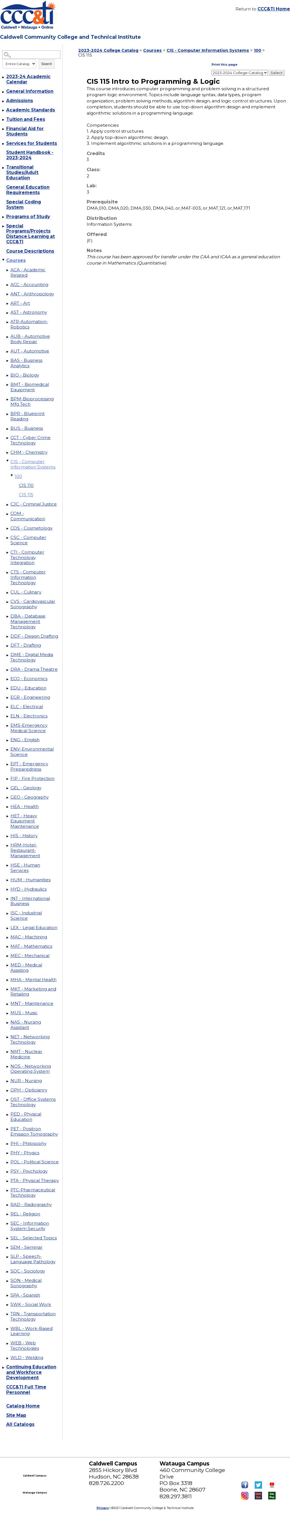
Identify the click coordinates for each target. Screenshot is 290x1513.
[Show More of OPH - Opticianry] (7, 1090)
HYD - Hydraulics (28, 889)
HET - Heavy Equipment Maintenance (24, 821)
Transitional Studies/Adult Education (22, 172)
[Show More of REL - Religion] (7, 1214)
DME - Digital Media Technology (31, 657)
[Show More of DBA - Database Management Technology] (7, 617)
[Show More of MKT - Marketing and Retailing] (7, 989)
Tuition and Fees (25, 119)
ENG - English (25, 739)
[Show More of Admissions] (3, 101)
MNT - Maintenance (31, 1003)
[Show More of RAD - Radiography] (7, 1205)
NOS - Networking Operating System (30, 1068)
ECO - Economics (28, 678)
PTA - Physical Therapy (34, 1180)
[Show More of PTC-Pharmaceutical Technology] (7, 1190)
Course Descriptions (30, 251)
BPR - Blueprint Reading (27, 416)
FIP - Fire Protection (32, 778)
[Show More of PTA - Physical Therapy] (7, 1181)
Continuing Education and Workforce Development (31, 1372)
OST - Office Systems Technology (33, 1102)
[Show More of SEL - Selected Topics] (7, 1238)
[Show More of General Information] (3, 92)
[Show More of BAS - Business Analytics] (7, 361)
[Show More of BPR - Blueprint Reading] (7, 414)
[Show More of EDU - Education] (7, 688)
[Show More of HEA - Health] (7, 807)
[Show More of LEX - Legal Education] (7, 928)
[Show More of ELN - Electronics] (7, 716)
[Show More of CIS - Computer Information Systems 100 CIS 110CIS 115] (7, 461)
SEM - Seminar (26, 1247)
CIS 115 (26, 494)
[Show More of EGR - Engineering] (7, 698)
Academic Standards (30, 110)
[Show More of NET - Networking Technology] (7, 1037)
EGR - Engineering (30, 697)
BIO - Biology (24, 375)
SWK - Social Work (30, 1304)
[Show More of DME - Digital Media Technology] (7, 655)
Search (46, 64)
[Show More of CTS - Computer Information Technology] (7, 572)
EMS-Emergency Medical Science (28, 728)
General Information (29, 91)
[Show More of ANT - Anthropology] (7, 294)
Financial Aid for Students (25, 131)
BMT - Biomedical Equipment (29, 387)
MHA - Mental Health (33, 979)
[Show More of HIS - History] (7, 836)
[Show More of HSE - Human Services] (7, 866)
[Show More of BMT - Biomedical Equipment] (7, 385)
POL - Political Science (34, 1161)
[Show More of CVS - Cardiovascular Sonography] (7, 602)
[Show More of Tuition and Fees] (3, 120)
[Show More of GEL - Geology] (7, 788)
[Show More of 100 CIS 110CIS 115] (12, 475)
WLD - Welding (26, 1357)
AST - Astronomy (28, 312)
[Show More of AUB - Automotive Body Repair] (7, 337)
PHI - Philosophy (28, 1143)
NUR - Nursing (26, 1080)
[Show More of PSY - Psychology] (7, 1172)
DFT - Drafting (25, 645)
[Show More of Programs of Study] (3, 217)
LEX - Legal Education (33, 927)
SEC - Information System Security (29, 1225)
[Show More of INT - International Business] (7, 899)
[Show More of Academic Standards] (3, 110)
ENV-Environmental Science (32, 751)
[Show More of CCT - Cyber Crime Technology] (7, 438)
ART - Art (20, 303)
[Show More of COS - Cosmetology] (7, 529)
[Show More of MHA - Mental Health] (7, 980)
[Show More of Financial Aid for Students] (3, 129)
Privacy (103, 1508)
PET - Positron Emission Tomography (34, 1131)
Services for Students (31, 143)
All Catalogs (20, 1424)
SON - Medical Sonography (26, 1283)
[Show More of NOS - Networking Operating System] (7, 1067)
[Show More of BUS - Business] (7, 429)
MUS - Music (24, 1012)
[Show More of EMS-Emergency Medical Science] (7, 726)
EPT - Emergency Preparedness (29, 766)
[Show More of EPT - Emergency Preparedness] (7, 764)
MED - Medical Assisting (26, 967)
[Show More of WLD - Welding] (7, 1358)
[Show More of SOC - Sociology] (7, 1272)
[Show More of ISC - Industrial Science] (7, 913)
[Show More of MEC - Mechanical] (7, 956)
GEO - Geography (29, 797)
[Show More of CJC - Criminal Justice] (7, 505)
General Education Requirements (27, 189)
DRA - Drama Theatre (34, 669)
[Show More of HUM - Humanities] (7, 880)
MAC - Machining (28, 937)
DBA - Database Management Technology (27, 621)
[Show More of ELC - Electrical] (7, 707)
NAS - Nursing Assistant (25, 1024)
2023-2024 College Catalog (108, 50)
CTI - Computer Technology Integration (27, 557)
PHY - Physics (24, 1152)
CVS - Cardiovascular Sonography (32, 604)
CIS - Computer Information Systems (32, 464)
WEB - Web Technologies (24, 1345)
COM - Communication (27, 516)
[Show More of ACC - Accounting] (7, 285)
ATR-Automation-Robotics (29, 324)
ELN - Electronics (28, 716)
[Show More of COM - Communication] (7, 514)
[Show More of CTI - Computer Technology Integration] (7, 553)
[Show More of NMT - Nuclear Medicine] (7, 1052)
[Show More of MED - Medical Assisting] (7, 965)
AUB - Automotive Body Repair (30, 339)
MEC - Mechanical (29, 955)
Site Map (16, 1415)
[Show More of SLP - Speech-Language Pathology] (7, 1257)
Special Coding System (23, 204)
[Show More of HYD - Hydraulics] (7, 890)
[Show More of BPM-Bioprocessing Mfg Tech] (7, 399)
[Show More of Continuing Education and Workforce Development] (3, 1367)
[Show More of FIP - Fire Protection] (7, 779)
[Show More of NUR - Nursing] (7, 1081)
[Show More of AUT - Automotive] (7, 351)
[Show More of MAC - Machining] (7, 937)
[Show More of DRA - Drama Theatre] (7, 670)
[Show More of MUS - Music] (7, 1013)
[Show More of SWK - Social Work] (7, 1305)
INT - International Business (30, 901)
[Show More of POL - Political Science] (7, 1162)
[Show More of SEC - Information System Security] (7, 1224)
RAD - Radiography (31, 1204)
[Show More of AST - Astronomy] (7, 313)
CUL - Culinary (25, 592)
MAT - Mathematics (31, 946)
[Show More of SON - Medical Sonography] (7, 1281)
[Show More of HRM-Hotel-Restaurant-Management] (7, 845)
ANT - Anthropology (32, 293)
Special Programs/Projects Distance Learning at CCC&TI (30, 234)
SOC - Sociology (27, 1271)
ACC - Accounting (29, 284)
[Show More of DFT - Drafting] (7, 646)
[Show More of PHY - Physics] (7, 1153)
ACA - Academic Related (27, 272)
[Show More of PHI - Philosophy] (7, 1144)
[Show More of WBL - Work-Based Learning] (7, 1329)
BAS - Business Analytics (26, 363)
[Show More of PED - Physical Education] (7, 1114)
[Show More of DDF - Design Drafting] (7, 637)
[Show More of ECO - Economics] (7, 679)
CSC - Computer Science (28, 540)
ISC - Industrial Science (26, 915)
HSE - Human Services (25, 867)
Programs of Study (28, 216)
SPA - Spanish (25, 1295)
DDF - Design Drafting (34, 636)
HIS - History (24, 835)
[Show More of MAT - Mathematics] (7, 947)
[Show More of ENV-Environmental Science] (7, 750)
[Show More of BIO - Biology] (7, 376)
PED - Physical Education (25, 1116)
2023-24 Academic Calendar (28, 79)
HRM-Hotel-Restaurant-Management (25, 850)
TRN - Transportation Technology (33, 1316)
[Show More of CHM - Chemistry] (7, 453)
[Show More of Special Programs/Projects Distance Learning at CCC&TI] (3, 226)
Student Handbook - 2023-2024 (29, 155)
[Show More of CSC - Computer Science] (7, 538)
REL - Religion (25, 1214)
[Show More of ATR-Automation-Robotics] (7, 322)
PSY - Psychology (28, 1171)
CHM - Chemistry (28, 452)
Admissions (19, 100)
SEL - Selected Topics (33, 1238)
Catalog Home (23, 1406)
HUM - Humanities (30, 879)
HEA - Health (24, 806)
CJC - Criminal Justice (33, 504)
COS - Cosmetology (31, 528)
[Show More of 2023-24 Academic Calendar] (3, 77)
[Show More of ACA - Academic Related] (7, 270)
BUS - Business (26, 428)
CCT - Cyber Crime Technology (30, 440)
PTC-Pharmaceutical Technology (32, 1192)
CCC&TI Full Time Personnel (26, 1389)
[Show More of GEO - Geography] (7, 798)
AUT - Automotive (29, 351)
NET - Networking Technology (30, 1039)
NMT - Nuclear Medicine (26, 1054)
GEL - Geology (25, 787)
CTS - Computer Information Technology (28, 577)
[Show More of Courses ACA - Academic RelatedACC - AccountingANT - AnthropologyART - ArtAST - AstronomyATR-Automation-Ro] (3, 260)
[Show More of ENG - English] (7, 740)
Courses (16, 260)
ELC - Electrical (26, 706)
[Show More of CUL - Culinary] (7, 593)
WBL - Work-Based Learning (31, 1331)
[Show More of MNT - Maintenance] (7, 1004)
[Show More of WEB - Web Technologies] (7, 1343)
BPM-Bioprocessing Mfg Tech (32, 401)
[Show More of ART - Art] (7, 304)
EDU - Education (28, 688)
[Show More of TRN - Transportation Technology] (7, 1314)
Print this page (224, 64)
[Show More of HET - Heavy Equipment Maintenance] (7, 816)
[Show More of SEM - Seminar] (7, 1248)
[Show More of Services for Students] (3, 144)
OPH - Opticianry (28, 1090)
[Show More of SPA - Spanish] (7, 1296)
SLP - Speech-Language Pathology (32, 1259)
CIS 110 (26, 485)
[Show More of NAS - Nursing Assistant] (7, 1023)
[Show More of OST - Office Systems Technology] (7, 1100)
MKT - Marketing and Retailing (33, 991)
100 (18, 476)
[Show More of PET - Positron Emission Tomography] (7, 1129)
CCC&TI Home (274, 9)
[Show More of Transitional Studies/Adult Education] (3, 168)
